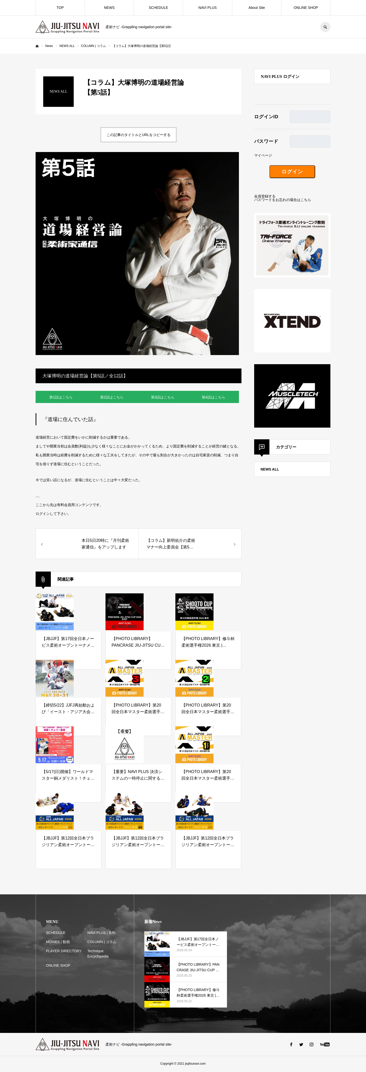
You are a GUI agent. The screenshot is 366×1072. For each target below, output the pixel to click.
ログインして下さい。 (53, 514)
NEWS (109, 8)
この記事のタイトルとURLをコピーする (138, 135)
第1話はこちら (61, 397)
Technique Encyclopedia (98, 954)
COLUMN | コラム (101, 943)
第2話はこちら (112, 397)
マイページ (263, 155)
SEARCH (325, 27)
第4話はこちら (213, 397)
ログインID (266, 116)
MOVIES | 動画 (58, 943)
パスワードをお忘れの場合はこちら (282, 200)
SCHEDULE (158, 8)
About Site (257, 8)
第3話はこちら (162, 397)
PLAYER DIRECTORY (64, 952)
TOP (60, 8)
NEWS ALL (270, 469)
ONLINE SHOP (306, 8)
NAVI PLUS (208, 8)
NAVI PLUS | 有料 (101, 933)
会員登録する (265, 196)
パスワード (266, 141)
